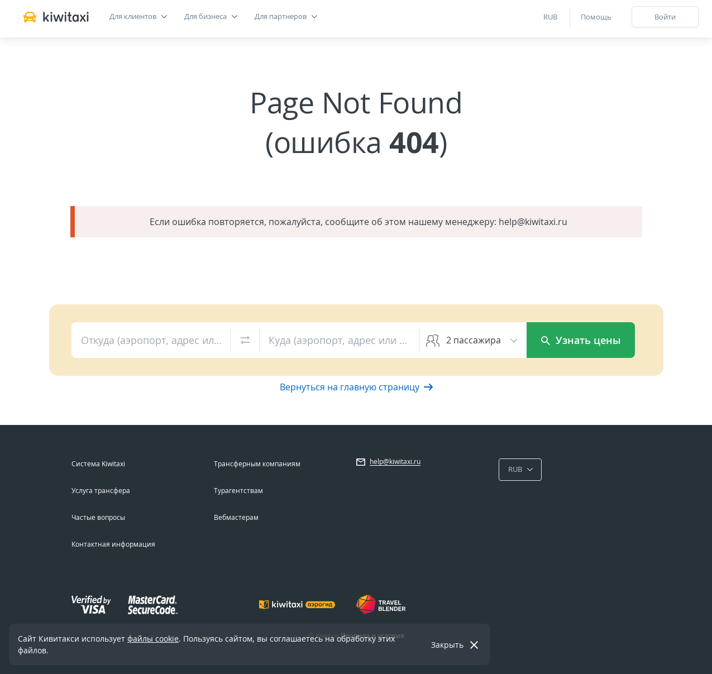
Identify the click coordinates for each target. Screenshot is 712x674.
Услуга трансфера (100, 490)
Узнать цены (581, 340)
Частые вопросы (98, 517)
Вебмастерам (236, 517)
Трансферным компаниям (257, 464)
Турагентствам (238, 490)
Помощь (596, 17)
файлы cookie (153, 638)
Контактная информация (113, 544)
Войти (665, 17)
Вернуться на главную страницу (356, 387)
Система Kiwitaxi (98, 464)
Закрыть (447, 644)
